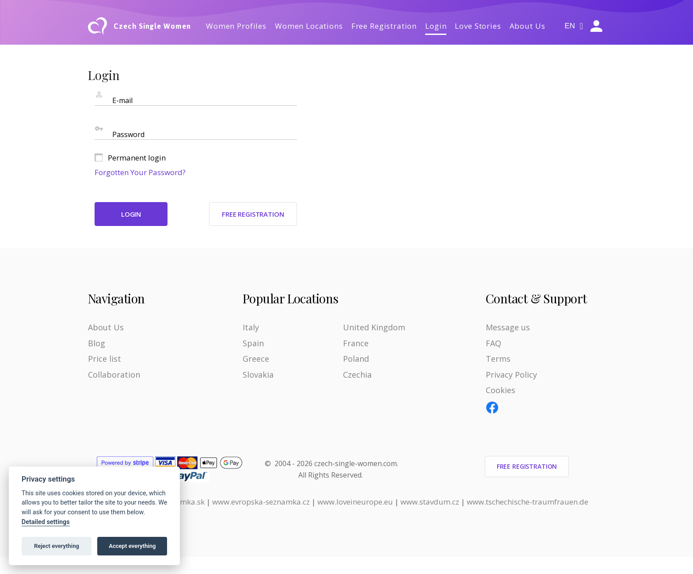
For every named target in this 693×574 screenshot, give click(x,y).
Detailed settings (46, 522)
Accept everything (132, 546)
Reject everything (56, 546)
